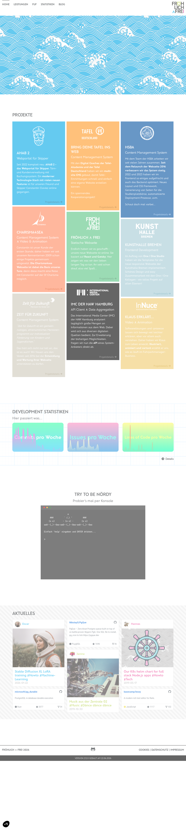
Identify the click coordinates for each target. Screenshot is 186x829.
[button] (6, 824)
